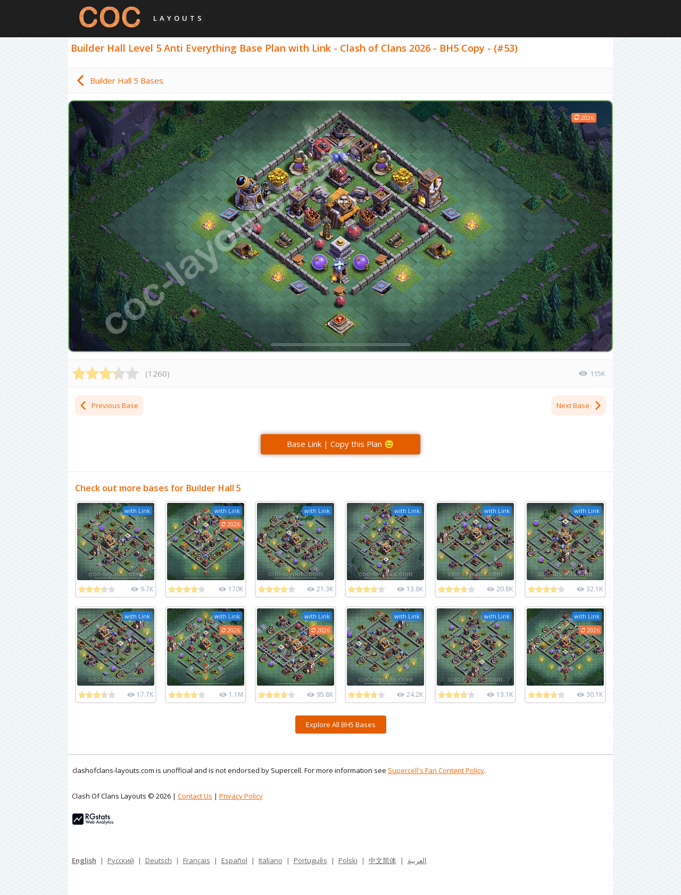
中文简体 (382, 860)
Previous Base (108, 405)
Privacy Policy (241, 796)
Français (196, 860)
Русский (120, 860)
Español (234, 860)
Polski (348, 860)
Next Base (579, 405)
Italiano (271, 860)
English (84, 860)
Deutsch (158, 860)
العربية (417, 860)
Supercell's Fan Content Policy (436, 770)
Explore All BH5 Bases (341, 724)
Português (310, 860)
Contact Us (195, 796)
